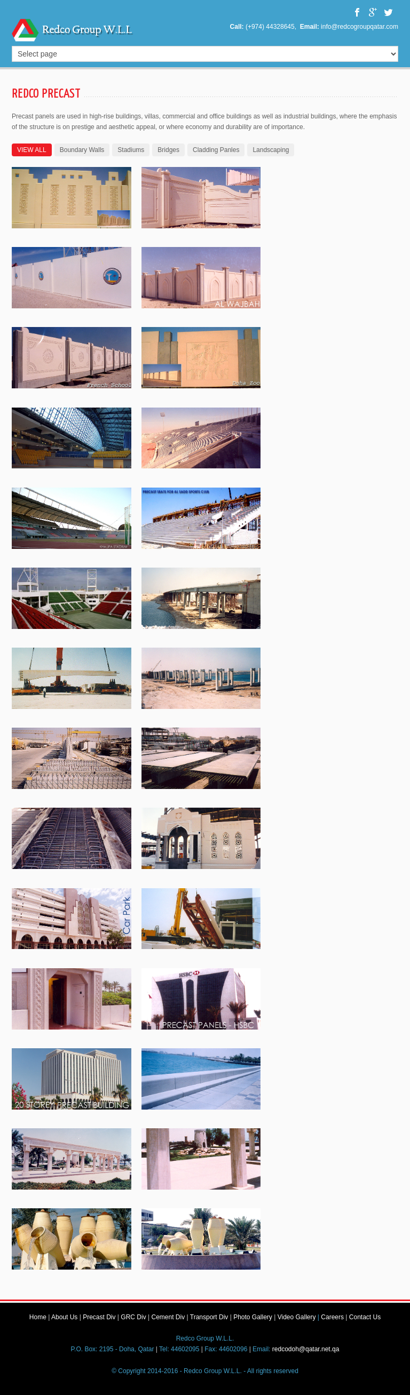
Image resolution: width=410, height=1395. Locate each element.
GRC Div (133, 1317)
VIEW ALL (31, 150)
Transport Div (209, 1317)
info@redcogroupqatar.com (359, 26)
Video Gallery (297, 1317)
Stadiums (130, 150)
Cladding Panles (216, 150)
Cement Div (168, 1317)
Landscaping (271, 150)
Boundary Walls (82, 150)
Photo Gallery (252, 1317)
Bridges (168, 150)
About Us (64, 1317)
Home (37, 1317)
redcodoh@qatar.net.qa (306, 1349)
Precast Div (99, 1317)
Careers (332, 1317)
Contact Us (365, 1317)
